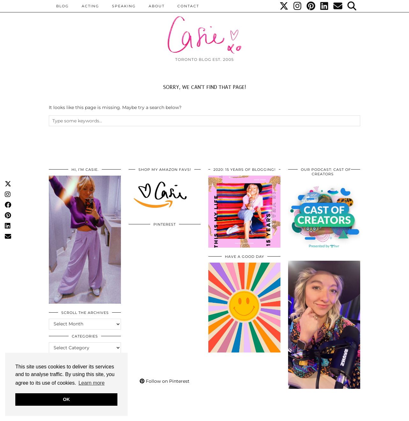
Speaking (124, 6)
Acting (90, 6)
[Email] (338, 6)
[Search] (352, 6)
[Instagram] (298, 6)
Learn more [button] (91, 383)
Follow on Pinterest (165, 381)
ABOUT (157, 6)
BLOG (62, 6)
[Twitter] (284, 6)
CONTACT (188, 6)
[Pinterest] (311, 6)
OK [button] (66, 399)
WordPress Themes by (326, 414)
